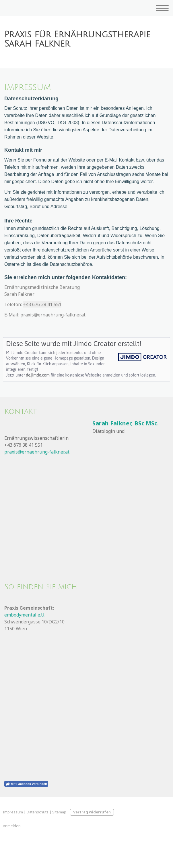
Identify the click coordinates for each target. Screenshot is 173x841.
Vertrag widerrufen (92, 812)
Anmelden (12, 825)
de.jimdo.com (38, 375)
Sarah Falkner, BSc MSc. (125, 423)
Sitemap (59, 812)
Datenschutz (37, 812)
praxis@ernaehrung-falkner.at (36, 452)
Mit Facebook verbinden (26, 784)
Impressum (13, 812)
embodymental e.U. (25, 615)
